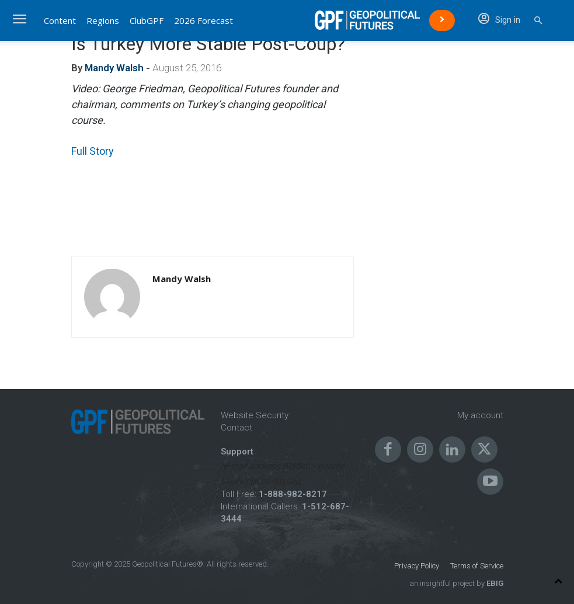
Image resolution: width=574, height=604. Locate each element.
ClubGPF (146, 20)
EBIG (494, 583)
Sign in (499, 20)
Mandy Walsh (114, 68)
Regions (102, 20)
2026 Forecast (203, 20)
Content (60, 20)
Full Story (92, 151)
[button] (538, 20)
